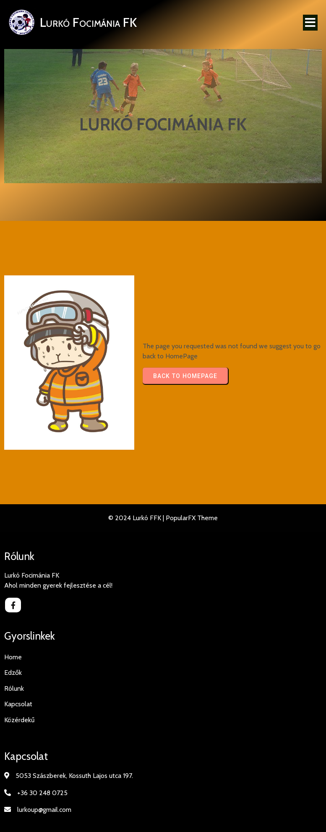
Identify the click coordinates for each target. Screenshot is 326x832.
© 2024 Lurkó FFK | (137, 518)
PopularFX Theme (192, 518)
